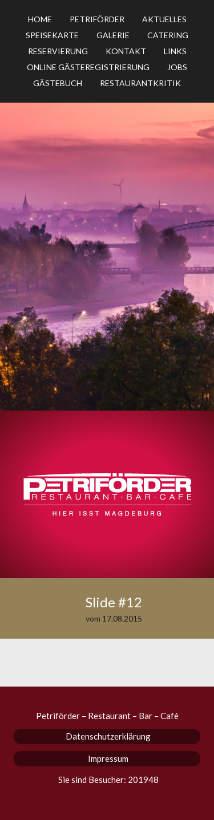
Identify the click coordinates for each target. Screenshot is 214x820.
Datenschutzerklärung (108, 736)
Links (175, 51)
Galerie (113, 35)
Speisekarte (52, 35)
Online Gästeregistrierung (88, 67)
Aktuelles (164, 19)
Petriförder (97, 19)
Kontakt (126, 51)
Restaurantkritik (140, 83)
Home (40, 19)
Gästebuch (57, 83)
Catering (167, 35)
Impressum (108, 758)
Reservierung (58, 51)
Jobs (177, 67)
